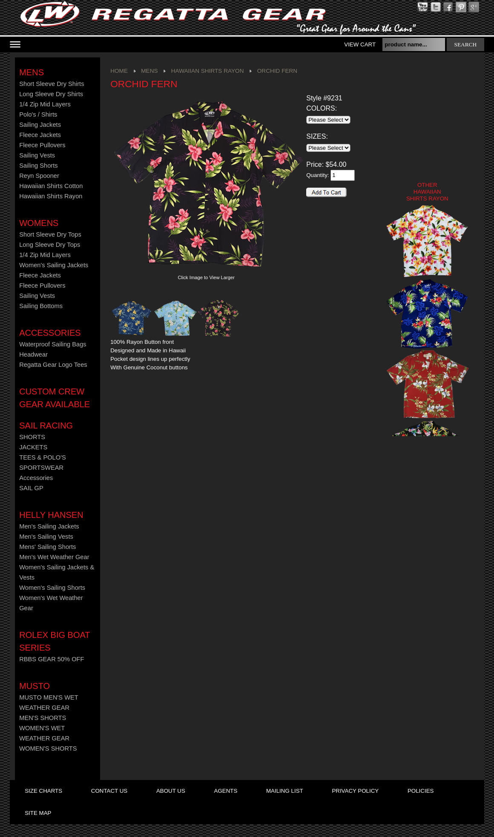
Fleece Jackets (40, 134)
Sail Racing (46, 425)
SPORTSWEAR (41, 467)
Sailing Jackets (40, 124)
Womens (38, 223)
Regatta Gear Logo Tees (53, 364)
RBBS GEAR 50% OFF (51, 659)
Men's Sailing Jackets (49, 526)
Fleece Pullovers (42, 145)
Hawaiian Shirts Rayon (50, 196)
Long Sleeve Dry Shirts (51, 94)
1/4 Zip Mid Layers (45, 104)
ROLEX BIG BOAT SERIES (54, 641)
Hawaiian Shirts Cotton (51, 186)
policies (421, 791)
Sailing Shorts (38, 165)
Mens (31, 72)
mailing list (284, 791)
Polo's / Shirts (38, 114)
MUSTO (34, 686)
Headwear (33, 354)
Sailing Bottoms (41, 306)
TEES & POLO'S (42, 457)
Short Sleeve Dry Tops (50, 234)
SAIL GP (31, 488)
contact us (109, 791)
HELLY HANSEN (51, 515)
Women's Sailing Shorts (52, 587)
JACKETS (33, 447)
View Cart (360, 44)
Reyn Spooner (39, 175)
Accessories (49, 332)
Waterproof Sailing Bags (52, 344)
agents (226, 791)
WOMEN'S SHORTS (48, 748)
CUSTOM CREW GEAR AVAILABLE (54, 398)
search (465, 44)
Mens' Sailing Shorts (47, 546)
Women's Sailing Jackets (53, 265)
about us (170, 791)
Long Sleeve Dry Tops (49, 244)
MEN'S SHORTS (42, 717)
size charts (43, 791)
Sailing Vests (37, 155)
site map (38, 813)
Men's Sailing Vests (46, 536)
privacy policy (355, 791)
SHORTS (32, 437)
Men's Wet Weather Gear (54, 557)
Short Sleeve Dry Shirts (51, 83)
